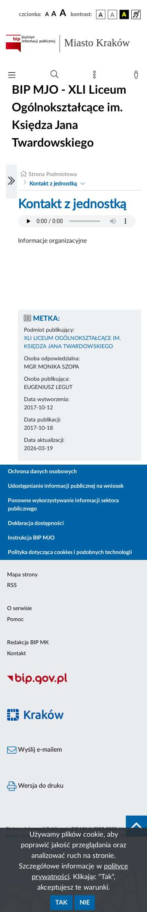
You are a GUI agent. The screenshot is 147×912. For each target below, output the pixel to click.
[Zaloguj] (137, 76)
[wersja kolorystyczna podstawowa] (101, 14)
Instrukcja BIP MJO (31, 538)
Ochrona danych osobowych (42, 471)
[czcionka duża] (64, 13)
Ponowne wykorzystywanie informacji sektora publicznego (63, 505)
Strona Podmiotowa (53, 174)
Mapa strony (22, 575)
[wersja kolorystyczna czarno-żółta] (124, 14)
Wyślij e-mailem (34, 750)
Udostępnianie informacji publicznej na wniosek (65, 486)
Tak (61, 902)
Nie (85, 902)
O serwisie (19, 608)
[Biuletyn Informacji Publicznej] (73, 683)
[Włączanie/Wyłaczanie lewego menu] (11, 181)
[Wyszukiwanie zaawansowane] (54, 74)
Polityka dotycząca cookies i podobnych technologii (70, 552)
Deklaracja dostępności (36, 523)
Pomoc (15, 619)
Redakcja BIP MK (28, 642)
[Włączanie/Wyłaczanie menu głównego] (12, 76)
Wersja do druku (35, 786)
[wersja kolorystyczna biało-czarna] (112, 14)
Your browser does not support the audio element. (77, 221)
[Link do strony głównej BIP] (73, 43)
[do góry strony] (136, 826)
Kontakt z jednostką (53, 184)
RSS (12, 585)
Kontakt (16, 653)
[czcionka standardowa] (47, 14)
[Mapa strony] (96, 76)
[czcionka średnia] (54, 14)
